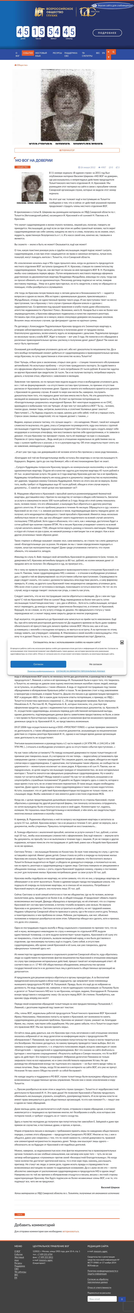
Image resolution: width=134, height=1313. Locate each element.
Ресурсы (57, 53)
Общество (22, 167)
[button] (121, 642)
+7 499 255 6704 (44, 1254)
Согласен (38, 664)
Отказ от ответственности (99, 1287)
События (28, 53)
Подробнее (107, 32)
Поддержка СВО (70, 54)
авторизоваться (70, 1231)
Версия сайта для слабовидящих (112, 5)
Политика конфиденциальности (41, 671)
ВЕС (98, 53)
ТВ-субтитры (87, 54)
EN (103, 53)
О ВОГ (17, 54)
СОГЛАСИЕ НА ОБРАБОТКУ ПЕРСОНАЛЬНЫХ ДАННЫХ (80, 671)
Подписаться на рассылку (99, 1293)
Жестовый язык (41, 54)
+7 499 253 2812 (45, 1257)
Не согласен (95, 664)
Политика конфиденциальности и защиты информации (103, 1272)
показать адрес (46, 1260)
